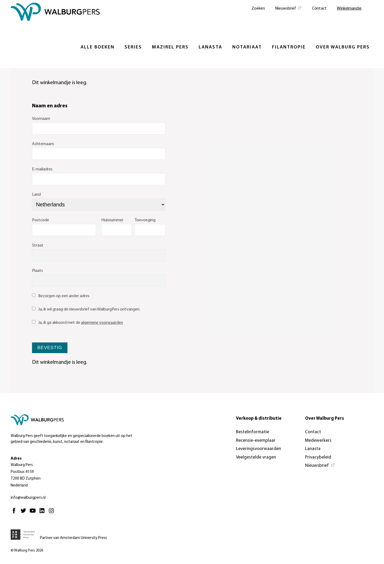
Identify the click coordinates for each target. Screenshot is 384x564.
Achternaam (43, 144)
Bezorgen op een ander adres (60, 296)
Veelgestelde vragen (256, 457)
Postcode (40, 220)
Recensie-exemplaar (255, 440)
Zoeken (258, 8)
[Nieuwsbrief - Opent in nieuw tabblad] (288, 8)
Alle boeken (97, 47)
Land (36, 195)
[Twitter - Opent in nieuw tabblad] (24, 513)
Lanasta (210, 47)
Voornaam (41, 119)
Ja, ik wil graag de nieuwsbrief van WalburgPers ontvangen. (86, 309)
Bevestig (49, 347)
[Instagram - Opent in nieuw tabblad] (52, 513)
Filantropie (289, 47)
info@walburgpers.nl (28, 498)
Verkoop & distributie (259, 418)
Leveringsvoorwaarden (258, 449)
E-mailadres (42, 169)
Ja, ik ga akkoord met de (77, 323)
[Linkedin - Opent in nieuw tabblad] (43, 513)
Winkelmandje (349, 8)
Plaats (37, 271)
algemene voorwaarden (102, 323)
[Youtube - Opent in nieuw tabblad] (34, 513)
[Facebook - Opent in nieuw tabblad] (15, 513)
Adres (16, 459)
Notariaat (247, 47)
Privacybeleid (318, 457)
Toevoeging (145, 220)
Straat (37, 245)
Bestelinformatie (252, 432)
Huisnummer (112, 220)
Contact (319, 8)
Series (133, 47)
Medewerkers (318, 440)
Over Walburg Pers (343, 47)
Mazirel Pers (170, 47)
